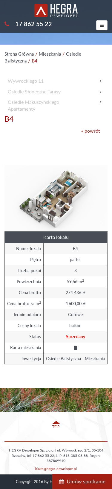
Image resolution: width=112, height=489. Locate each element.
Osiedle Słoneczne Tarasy (34, 91)
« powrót (90, 131)
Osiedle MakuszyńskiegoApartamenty (33, 105)
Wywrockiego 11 (26, 81)
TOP (56, 426)
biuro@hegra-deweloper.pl (56, 468)
